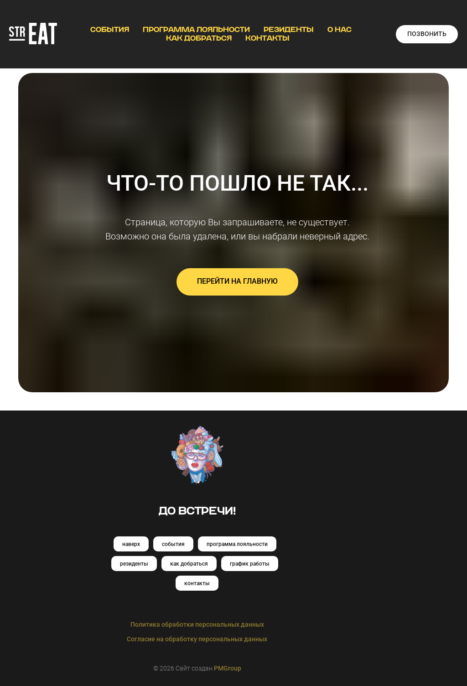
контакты (197, 583)
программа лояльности (237, 544)
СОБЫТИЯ (109, 29)
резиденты (134, 564)
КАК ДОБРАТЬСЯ (199, 38)
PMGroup (227, 668)
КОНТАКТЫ (267, 38)
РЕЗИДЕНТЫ (289, 29)
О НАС (339, 29)
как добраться (189, 564)
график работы (250, 564)
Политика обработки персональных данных (197, 624)
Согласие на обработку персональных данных (197, 639)
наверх (131, 544)
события (173, 544)
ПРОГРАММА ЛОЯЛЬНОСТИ (196, 29)
